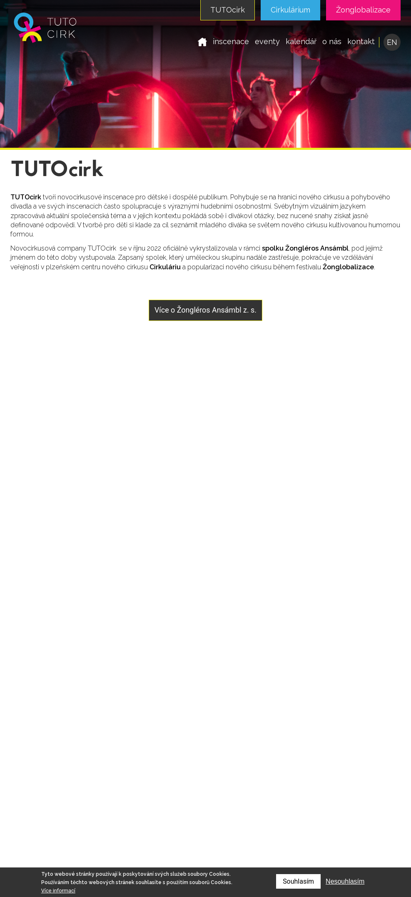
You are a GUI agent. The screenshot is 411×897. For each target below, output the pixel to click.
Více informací (58, 890)
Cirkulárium (290, 9)
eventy (267, 41)
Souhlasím (298, 881)
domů (202, 41)
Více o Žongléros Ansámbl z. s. (205, 310)
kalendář (301, 41)
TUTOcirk (227, 9)
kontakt (361, 41)
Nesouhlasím (345, 881)
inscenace (231, 41)
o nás (331, 41)
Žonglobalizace (363, 9)
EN (392, 42)
